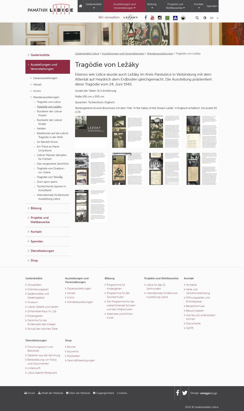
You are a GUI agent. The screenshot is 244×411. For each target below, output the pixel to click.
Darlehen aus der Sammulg (43, 355)
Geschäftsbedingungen (81, 360)
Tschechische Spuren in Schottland (50, 188)
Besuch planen (195, 310)
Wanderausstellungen (160, 53)
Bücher (71, 346)
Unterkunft (33, 368)
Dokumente (193, 323)
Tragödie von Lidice (47, 102)
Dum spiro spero (45, 181)
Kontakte (191, 284)
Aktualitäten (34, 284)
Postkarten (73, 356)
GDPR (189, 328)
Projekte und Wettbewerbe (175, 6)
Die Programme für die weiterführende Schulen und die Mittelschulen (121, 305)
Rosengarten (35, 315)
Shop (33, 260)
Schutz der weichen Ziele (42, 328)
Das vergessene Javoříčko (51, 163)
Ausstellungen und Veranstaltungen (124, 6)
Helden (40, 128)
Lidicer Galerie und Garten (42, 306)
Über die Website (78, 393)
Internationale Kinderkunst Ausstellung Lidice (51, 196)
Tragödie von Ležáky (48, 106)
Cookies (122, 393)
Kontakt (198, 6)
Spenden (212, 6)
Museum (32, 302)
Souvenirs (73, 351)
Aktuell (36, 84)
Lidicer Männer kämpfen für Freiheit (50, 157)
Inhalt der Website (50, 393)
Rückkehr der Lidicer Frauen (48, 113)
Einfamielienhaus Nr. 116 (41, 311)
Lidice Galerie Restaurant (42, 372)
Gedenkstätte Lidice (87, 53)
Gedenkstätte (94, 6)
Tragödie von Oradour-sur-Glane (49, 170)
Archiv (35, 91)
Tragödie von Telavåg (48, 177)
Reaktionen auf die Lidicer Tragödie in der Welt (51, 135)
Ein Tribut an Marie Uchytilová (46, 148)
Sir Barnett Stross (46, 141)
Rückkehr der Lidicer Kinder (48, 121)
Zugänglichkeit (103, 393)
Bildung (151, 6)
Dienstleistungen (41, 251)
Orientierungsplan (38, 289)
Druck (29, 393)
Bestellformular (195, 306)
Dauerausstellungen (43, 78)
